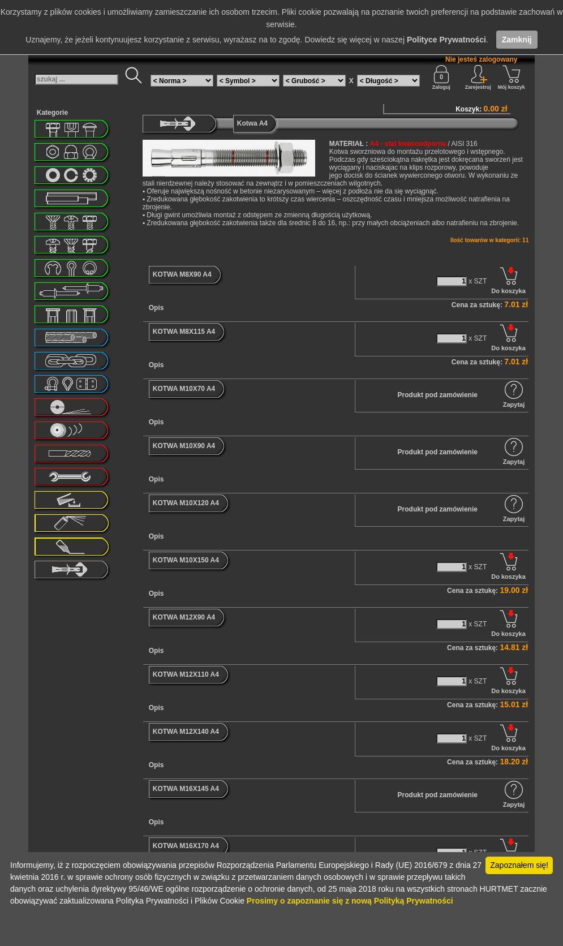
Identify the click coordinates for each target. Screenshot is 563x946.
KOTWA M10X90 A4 (184, 446)
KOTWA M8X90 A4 (182, 274)
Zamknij (517, 39)
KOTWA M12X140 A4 (186, 732)
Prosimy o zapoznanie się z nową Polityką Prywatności (350, 900)
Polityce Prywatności (446, 39)
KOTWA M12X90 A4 (184, 617)
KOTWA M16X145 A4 (186, 789)
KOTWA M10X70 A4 (184, 389)
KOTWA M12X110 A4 (186, 674)
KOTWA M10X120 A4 (186, 503)
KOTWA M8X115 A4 (184, 332)
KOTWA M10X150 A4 (186, 560)
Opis (156, 308)
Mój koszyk (511, 77)
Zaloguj (441, 77)
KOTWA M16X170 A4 (186, 846)
